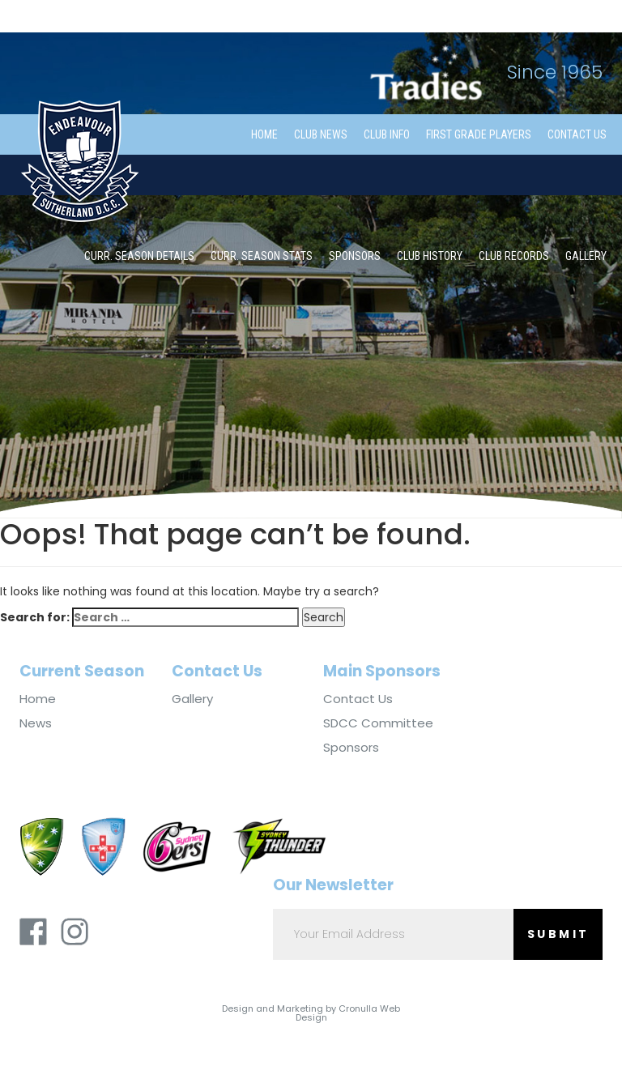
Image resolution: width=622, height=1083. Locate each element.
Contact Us (577, 134)
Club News (320, 134)
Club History (429, 255)
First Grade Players (478, 134)
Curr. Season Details (139, 255)
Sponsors (355, 255)
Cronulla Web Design (348, 1013)
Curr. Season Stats (262, 255)
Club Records (514, 255)
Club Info (387, 134)
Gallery (586, 255)
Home (264, 134)
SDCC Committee (378, 723)
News (35, 723)
